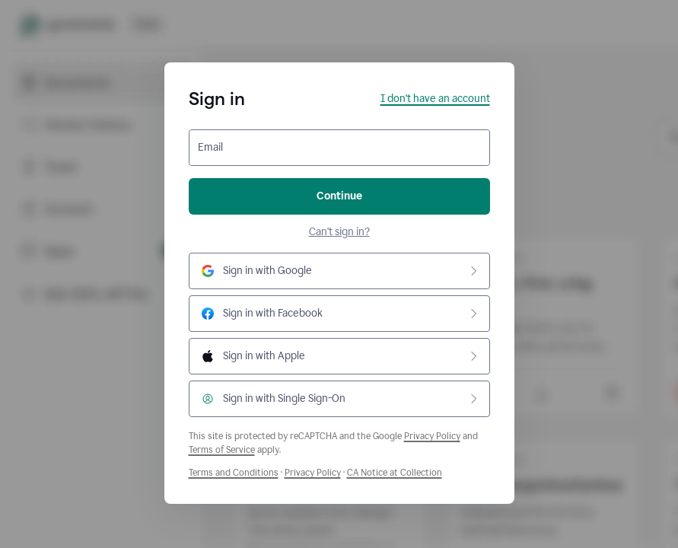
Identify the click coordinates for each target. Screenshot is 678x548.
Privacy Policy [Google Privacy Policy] (432, 436)
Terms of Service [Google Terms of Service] (222, 449)
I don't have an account (435, 98)
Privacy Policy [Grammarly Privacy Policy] (313, 472)
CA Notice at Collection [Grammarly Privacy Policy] (394, 472)
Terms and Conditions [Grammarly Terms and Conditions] (234, 472)
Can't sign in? (339, 231)
